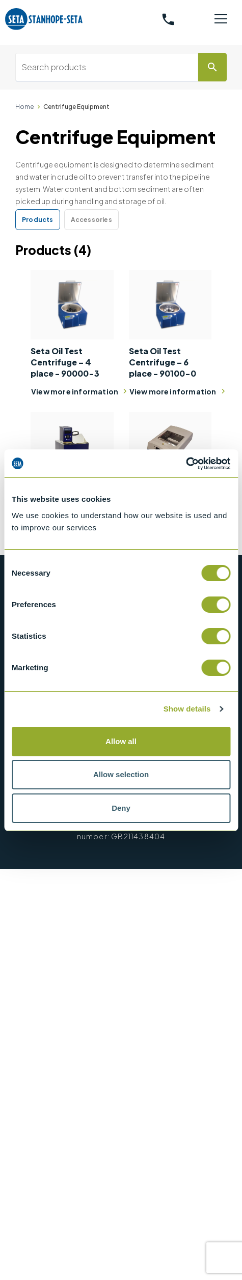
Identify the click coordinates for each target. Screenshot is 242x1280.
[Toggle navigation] (220, 19)
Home (24, 106)
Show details (187, 708)
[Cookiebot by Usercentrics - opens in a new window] (185, 463)
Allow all (121, 741)
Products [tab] (37, 219)
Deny (121, 808)
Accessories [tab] (91, 219)
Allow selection (121, 774)
